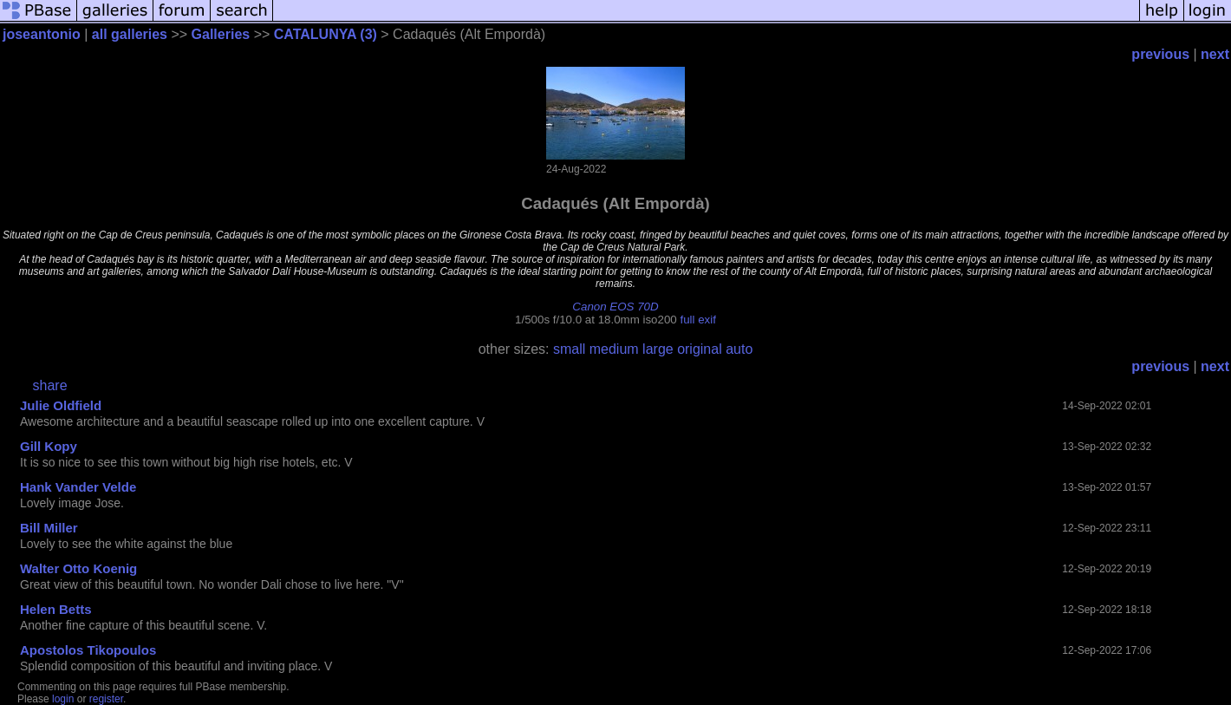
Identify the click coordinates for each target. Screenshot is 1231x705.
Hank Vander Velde (78, 487)
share (50, 385)
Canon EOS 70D (615, 306)
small (569, 349)
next (1215, 54)
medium (614, 349)
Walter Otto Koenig (78, 568)
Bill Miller (49, 527)
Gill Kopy (48, 446)
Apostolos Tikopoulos (88, 650)
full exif (697, 319)
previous (1160, 54)
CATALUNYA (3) (325, 34)
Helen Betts (56, 609)
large (658, 349)
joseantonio (42, 34)
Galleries (221, 34)
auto (739, 349)
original (699, 349)
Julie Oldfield (60, 405)
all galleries (129, 34)
